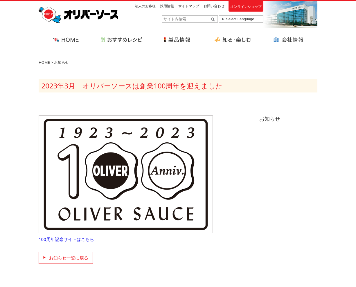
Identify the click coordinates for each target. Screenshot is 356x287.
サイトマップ (188, 5)
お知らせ (61, 62)
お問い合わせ (214, 5)
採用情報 (167, 5)
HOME (44, 62)
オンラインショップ (246, 6)
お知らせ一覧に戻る (68, 258)
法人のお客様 (145, 5)
